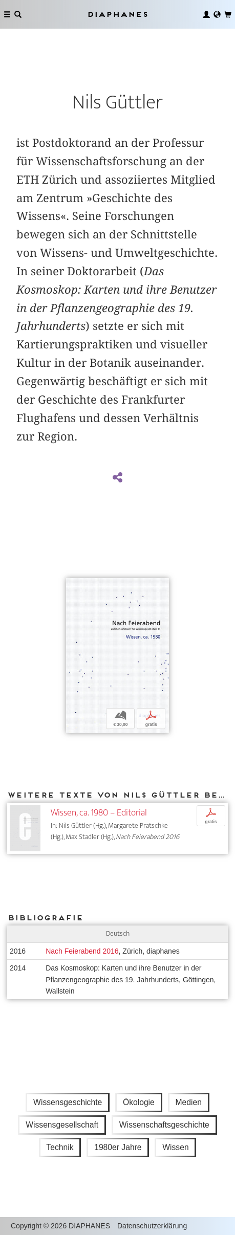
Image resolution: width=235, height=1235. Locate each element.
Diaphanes (117, 14)
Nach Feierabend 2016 (82, 951)
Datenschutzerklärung (152, 1226)
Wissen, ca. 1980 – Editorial (99, 813)
